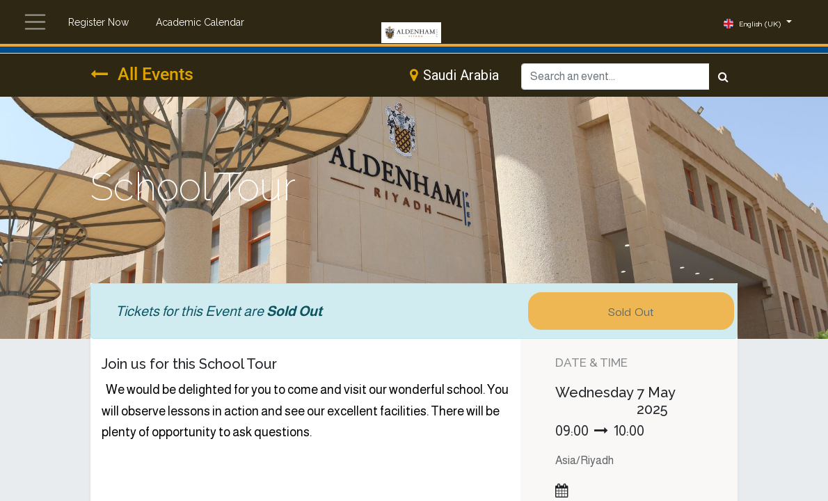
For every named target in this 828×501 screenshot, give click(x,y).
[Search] (723, 76)
